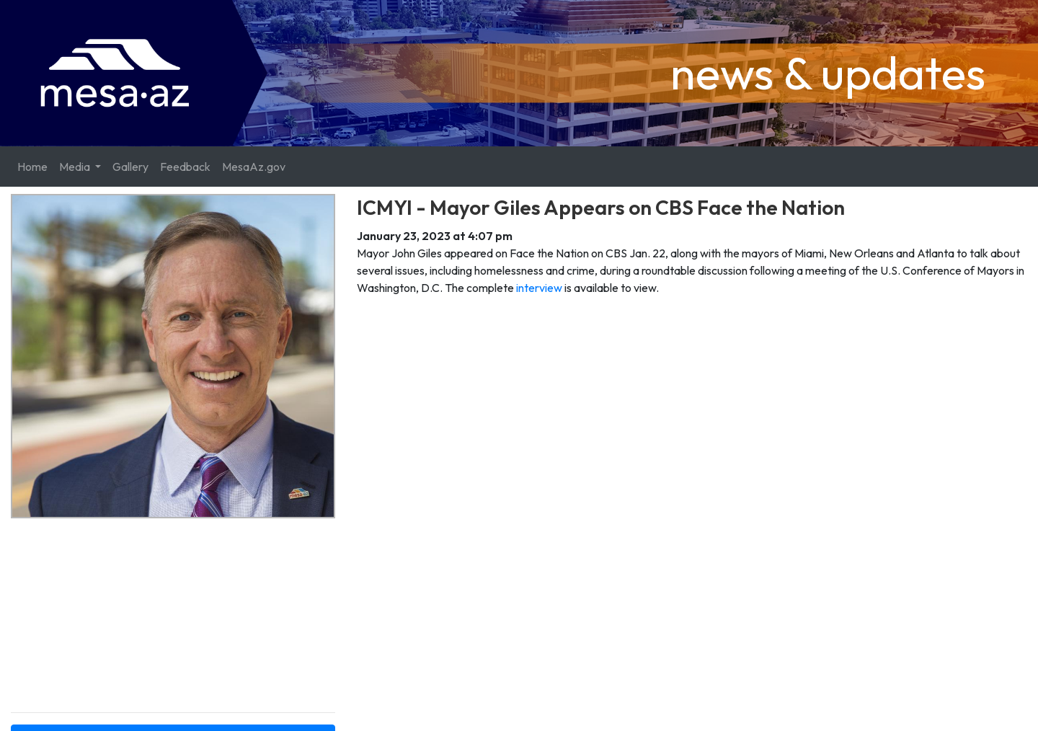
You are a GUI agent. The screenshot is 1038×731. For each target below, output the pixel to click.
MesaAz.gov (253, 166)
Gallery (130, 166)
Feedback (185, 166)
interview (539, 287)
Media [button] (75, 166)
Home (32, 166)
